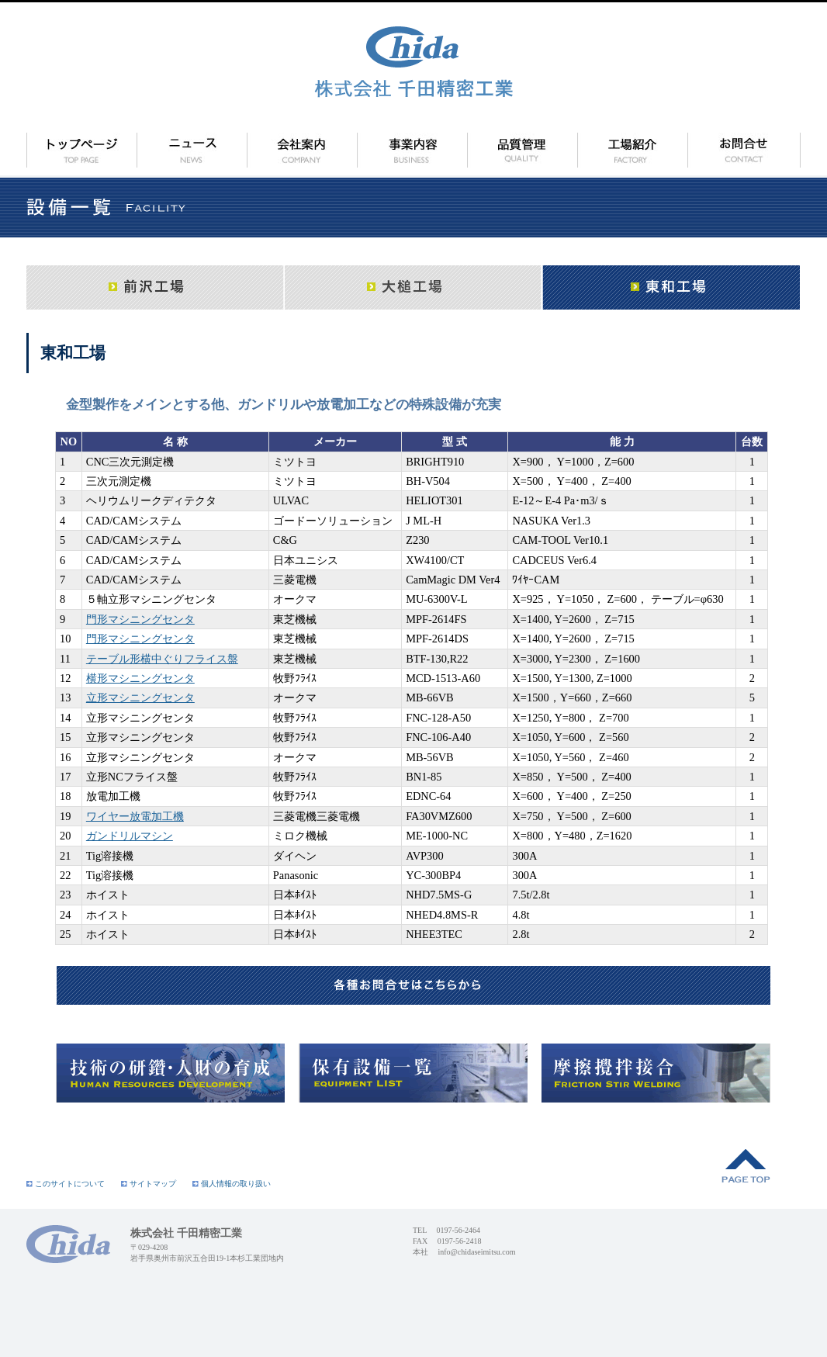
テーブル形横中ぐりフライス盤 (162, 659)
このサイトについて (65, 1183)
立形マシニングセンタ (140, 697)
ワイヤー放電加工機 (135, 816)
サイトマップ (148, 1183)
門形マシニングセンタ (140, 619)
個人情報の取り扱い (231, 1183)
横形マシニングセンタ (140, 678)
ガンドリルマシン (129, 835)
